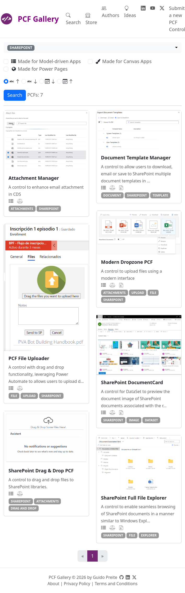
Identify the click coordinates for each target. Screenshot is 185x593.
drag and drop (23, 508)
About (53, 583)
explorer (149, 535)
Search (73, 18)
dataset (151, 420)
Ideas (130, 11)
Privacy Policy (77, 583)
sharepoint (49, 208)
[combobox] (93, 47)
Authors (110, 11)
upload (137, 292)
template (160, 195)
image (134, 420)
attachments (22, 208)
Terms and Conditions (116, 583)
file (153, 292)
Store (91, 18)
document (112, 195)
